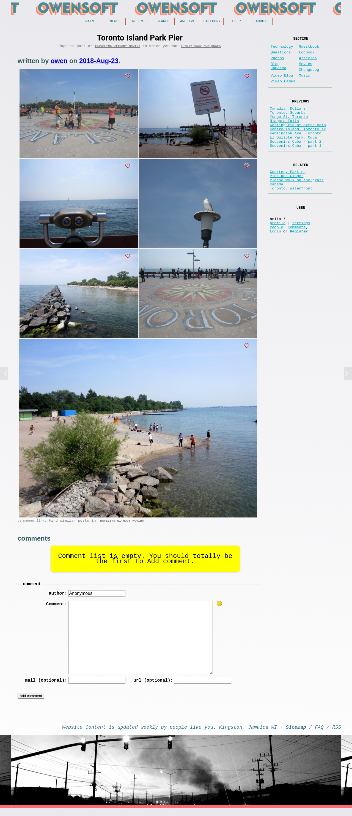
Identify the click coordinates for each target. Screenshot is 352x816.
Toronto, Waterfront (291, 215)
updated (127, 733)
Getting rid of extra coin (298, 140)
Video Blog (282, 83)
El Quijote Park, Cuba (293, 156)
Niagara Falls (284, 135)
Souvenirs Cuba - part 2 (295, 161)
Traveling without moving (117, 48)
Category (212, 21)
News (114, 21)
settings (301, 254)
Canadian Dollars (288, 119)
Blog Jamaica (278, 72)
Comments (297, 259)
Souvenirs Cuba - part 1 (295, 166)
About (260, 21)
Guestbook (309, 48)
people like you (191, 733)
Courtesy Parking (288, 194)
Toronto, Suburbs (288, 124)
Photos (277, 62)
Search (163, 21)
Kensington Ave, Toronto (295, 150)
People (276, 259)
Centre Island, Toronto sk (298, 145)
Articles (308, 62)
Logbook (307, 55)
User (236, 21)
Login (275, 264)
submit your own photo (201, 48)
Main (89, 21)
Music (304, 83)
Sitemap (296, 733)
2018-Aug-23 (99, 62)
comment (32, 588)
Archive (187, 21)
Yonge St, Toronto (289, 129)
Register (299, 264)
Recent (138, 21)
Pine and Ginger (286, 199)
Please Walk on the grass (297, 205)
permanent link (31, 523)
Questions (281, 55)
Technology (282, 48)
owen (59, 62)
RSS (336, 733)
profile (277, 254)
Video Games (283, 90)
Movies (305, 69)
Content (96, 733)
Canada (276, 210)
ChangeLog (309, 76)
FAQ (319, 733)
